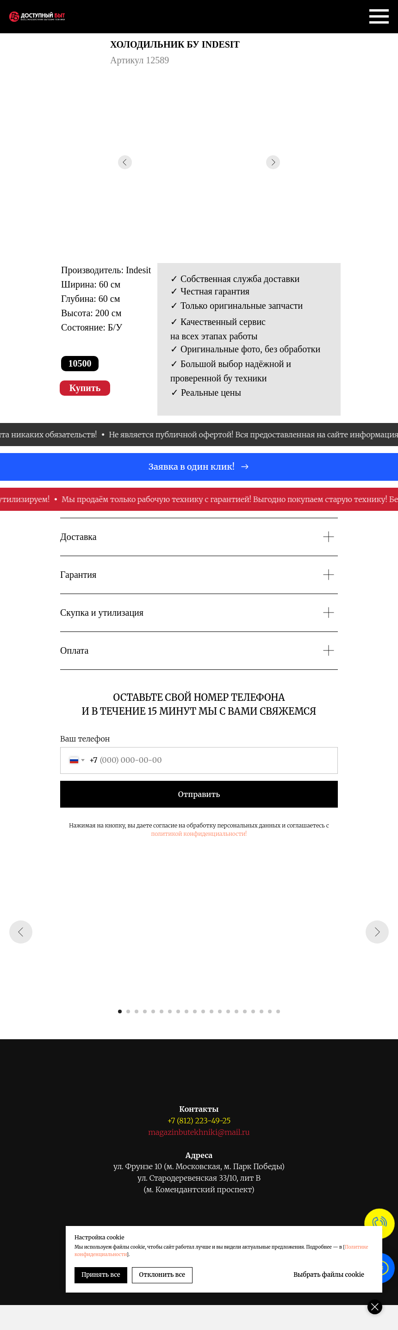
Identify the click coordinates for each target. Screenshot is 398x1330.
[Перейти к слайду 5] (153, 1011)
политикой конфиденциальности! (199, 833)
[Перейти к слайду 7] (170, 1011)
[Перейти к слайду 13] (220, 1011)
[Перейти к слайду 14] (228, 1011)
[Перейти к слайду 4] (145, 1011)
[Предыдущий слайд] (20, 932)
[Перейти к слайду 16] (245, 1011)
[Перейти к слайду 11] (203, 1011)
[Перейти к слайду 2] (128, 1011)
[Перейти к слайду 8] (178, 1011)
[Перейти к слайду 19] (270, 1011)
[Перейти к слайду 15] (236, 1011)
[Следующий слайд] (377, 932)
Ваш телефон (85, 738)
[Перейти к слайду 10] (195, 1011)
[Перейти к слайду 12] (211, 1011)
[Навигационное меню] (379, 16)
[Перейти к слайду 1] (120, 1011)
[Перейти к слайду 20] (278, 1011)
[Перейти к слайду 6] (161, 1011)
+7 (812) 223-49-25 (198, 1120)
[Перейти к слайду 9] (186, 1011)
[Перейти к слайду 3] (136, 1011)
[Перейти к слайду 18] (261, 1011)
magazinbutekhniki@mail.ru (199, 1132)
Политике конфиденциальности (163, 1254)
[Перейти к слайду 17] (253, 1011)
